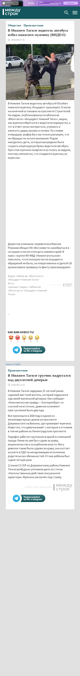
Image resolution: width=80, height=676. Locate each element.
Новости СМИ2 (13, 364)
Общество (14, 25)
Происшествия (33, 25)
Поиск (66, 13)
